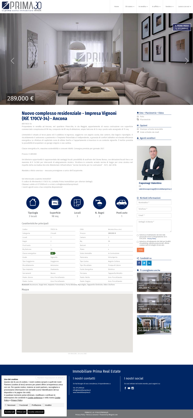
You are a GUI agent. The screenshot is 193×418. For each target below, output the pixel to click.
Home (116, 6)
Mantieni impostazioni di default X (51, 378)
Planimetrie (143, 119)
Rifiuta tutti (21, 412)
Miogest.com (113, 415)
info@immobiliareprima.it (82, 390)
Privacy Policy (151, 238)
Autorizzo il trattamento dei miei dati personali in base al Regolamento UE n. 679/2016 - (152, 236)
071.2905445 (182, 29)
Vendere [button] (169, 6)
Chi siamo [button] (129, 6)
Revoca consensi (92, 415)
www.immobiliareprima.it (81, 392)
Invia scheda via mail (148, 132)
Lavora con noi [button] (184, 6)
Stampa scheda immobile (150, 129)
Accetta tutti (9, 412)
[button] (9, 59)
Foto (140, 116)
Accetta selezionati (36, 412)
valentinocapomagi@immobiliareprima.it (155, 189)
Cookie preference (35, 398)
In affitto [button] (156, 6)
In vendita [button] (143, 6)
